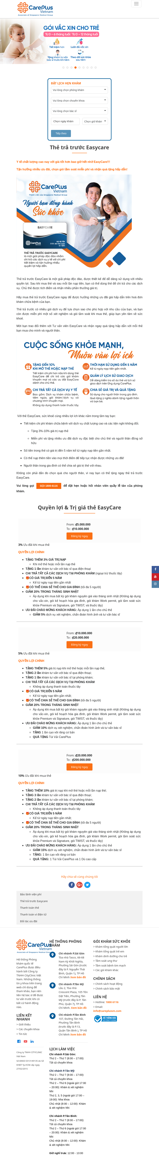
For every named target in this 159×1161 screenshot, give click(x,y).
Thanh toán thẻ (29, 907)
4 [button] (75, 67)
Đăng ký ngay (79, 536)
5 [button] (79, 67)
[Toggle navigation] (136, 3)
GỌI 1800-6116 (49, 485)
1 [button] (63, 67)
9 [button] (95, 67)
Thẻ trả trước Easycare (34, 901)
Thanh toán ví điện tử (33, 914)
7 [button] (87, 67)
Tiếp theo (61, 133)
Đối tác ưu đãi (28, 921)
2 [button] (67, 67)
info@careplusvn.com (107, 1011)
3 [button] (71, 67)
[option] (79, 41)
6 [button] (83, 67)
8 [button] (91, 67)
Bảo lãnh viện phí (30, 894)
